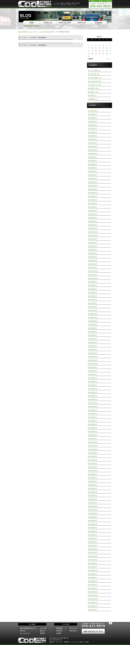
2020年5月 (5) (93, 338)
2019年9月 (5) (93, 367)
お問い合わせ (73, 630)
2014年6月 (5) (93, 527)
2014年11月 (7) (94, 509)
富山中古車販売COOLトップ (28, 628)
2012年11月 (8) (94, 595)
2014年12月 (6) (94, 506)
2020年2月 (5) (93, 349)
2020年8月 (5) (93, 328)
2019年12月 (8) (94, 356)
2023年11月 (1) (94, 189)
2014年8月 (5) (93, 520)
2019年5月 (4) (93, 381)
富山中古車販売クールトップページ (28, 31)
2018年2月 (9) (93, 435)
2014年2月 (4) (93, 542)
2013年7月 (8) (93, 566)
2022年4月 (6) (93, 256)
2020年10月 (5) (94, 321)
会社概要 (58, 633)
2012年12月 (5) (94, 591)
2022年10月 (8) (94, 235)
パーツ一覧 (43, 628)
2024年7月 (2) (93, 164)
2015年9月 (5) (93, 474)
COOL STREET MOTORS (47, 31)
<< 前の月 (90, 59)
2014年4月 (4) (93, 534)
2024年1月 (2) (93, 182)
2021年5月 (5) (93, 296)
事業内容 (42, 633)
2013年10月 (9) (94, 556)
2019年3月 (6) (93, 388)
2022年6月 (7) (93, 249)
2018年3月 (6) (93, 431)
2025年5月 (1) (93, 128)
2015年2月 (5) (93, 499)
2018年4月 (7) (93, 427)
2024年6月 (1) (93, 167)
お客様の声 (59, 630)
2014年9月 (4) (93, 517)
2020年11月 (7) (94, 317)
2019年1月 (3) (93, 395)
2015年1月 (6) (93, 502)
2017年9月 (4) (93, 452)
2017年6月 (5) (93, 463)
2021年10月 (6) (94, 278)
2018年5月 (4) (93, 424)
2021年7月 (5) (93, 289)
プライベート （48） (95, 84)
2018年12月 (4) (94, 399)
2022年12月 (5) (94, 228)
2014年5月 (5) (93, 531)
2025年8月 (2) (93, 118)
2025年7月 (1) (93, 121)
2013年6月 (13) (94, 570)
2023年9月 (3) (93, 196)
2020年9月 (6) (93, 324)
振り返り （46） (94, 92)
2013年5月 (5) (93, 574)
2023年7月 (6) (93, 203)
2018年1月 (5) (93, 438)
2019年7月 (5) (93, 374)
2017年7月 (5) (93, 460)
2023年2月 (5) (93, 221)
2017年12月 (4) (94, 442)
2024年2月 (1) (93, 178)
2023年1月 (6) (93, 224)
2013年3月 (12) (94, 581)
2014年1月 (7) (93, 545)
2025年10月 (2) (94, 110)
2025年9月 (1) (93, 114)
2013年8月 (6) (93, 563)
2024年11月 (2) (94, 150)
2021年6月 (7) (93, 292)
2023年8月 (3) (93, 199)
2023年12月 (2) (94, 185)
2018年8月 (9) (93, 413)
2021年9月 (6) (93, 281)
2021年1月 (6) (93, 310)
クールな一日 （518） (96, 81)
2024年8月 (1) (93, 160)
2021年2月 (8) (93, 306)
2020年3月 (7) (93, 346)
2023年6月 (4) (93, 207)
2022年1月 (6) (93, 267)
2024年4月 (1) (93, 175)
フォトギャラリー (25, 633)
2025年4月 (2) (93, 132)
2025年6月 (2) (93, 125)
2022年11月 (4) (94, 232)
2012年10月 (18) (94, 599)
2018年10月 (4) (94, 406)
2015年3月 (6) (93, 495)
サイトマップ (73, 628)
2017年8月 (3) (93, 456)
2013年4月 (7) (93, 577)
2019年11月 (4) (94, 360)
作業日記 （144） (94, 88)
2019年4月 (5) (93, 385)
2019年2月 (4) (93, 392)
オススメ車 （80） (95, 74)
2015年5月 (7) (93, 488)
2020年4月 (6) (93, 342)
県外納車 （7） (94, 99)
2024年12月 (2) (94, 146)
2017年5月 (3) (93, 467)
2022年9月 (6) (93, 239)
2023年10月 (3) (94, 192)
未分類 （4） (93, 95)
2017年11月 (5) (94, 445)
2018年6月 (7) (93, 420)
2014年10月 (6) (94, 513)
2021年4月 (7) (93, 299)
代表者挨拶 (59, 628)
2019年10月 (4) (94, 363)
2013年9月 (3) (93, 559)
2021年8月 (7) (93, 285)
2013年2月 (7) (93, 584)
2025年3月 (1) (93, 135)
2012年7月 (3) (93, 609)
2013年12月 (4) (94, 549)
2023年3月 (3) (93, 217)
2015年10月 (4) (94, 470)
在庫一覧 (22, 630)
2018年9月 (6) (93, 410)
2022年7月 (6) (93, 246)
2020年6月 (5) (93, 335)
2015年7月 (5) (93, 481)
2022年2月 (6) (93, 264)
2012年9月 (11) (94, 602)
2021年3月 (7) (93, 303)
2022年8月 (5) (93, 242)
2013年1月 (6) (93, 588)
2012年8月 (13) (94, 606)
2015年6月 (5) (93, 485)
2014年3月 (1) (93, 538)
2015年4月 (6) (93, 492)
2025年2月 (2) (93, 139)
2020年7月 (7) (93, 331)
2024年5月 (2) (93, 171)
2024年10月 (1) (94, 153)
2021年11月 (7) (94, 274)
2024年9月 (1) (93, 157)
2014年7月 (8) (93, 524)
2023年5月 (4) (93, 210)
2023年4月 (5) (93, 214)
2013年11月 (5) (94, 552)
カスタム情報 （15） (95, 77)
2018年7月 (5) (93, 417)
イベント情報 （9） (95, 70)
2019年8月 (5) (93, 370)
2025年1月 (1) (93, 142)
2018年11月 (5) (94, 403)
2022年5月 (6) (93, 253)
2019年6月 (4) (93, 378)
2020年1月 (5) (93, 353)
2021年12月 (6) (94, 271)
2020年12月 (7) (94, 313)
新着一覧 (42, 630)
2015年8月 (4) (93, 477)
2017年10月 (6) (94, 449)
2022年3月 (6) (93, 260)
